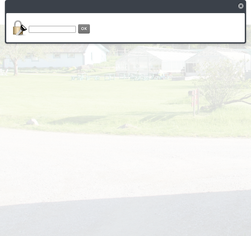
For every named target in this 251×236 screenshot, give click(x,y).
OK (84, 28)
